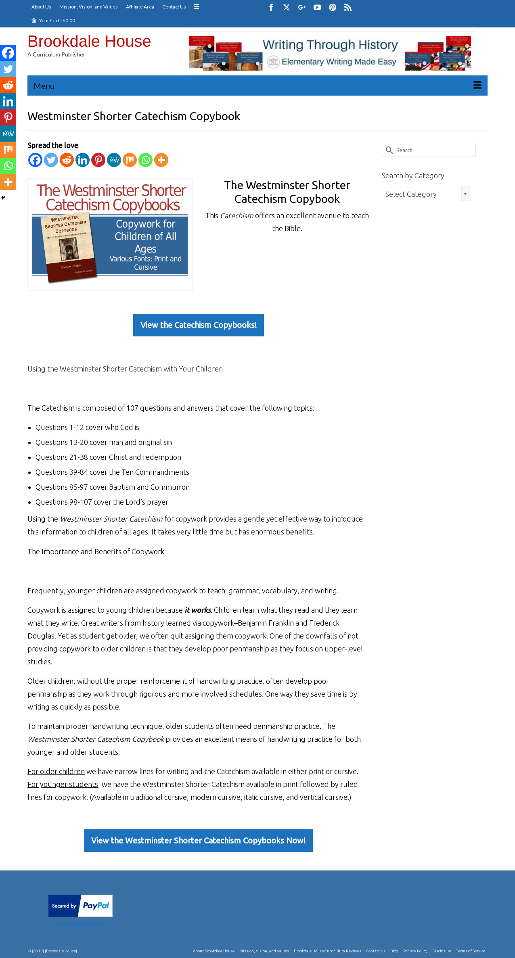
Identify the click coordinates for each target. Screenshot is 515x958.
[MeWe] (114, 160)
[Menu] (257, 85)
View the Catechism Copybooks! (198, 325)
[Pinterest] (332, 7)
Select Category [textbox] (411, 194)
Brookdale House (89, 41)
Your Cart (53, 20)
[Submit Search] (388, 150)
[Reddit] (67, 160)
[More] (161, 160)
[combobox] (426, 193)
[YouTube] (317, 7)
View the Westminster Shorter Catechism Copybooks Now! (198, 840)
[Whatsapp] (145, 160)
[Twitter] (286, 7)
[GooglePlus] (302, 7)
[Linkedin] (82, 160)
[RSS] (348, 7)
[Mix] (130, 160)
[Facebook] (271, 7)
